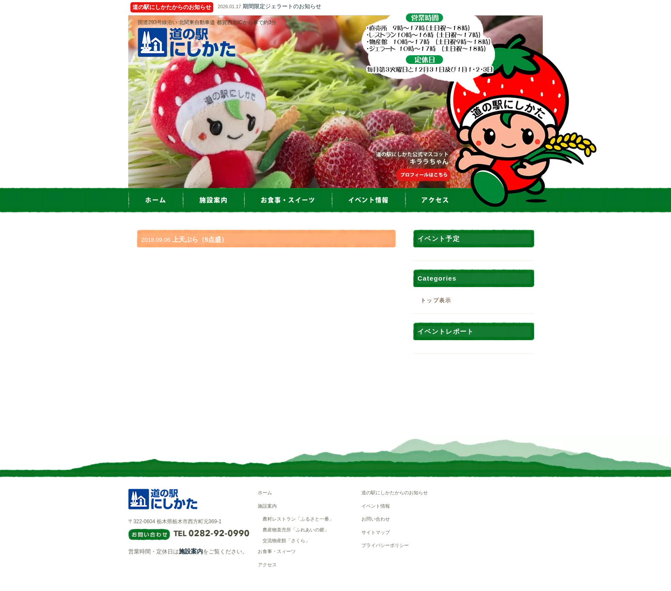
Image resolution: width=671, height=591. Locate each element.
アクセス (267, 564)
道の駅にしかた (186, 42)
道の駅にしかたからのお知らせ (394, 492)
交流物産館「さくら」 (286, 540)
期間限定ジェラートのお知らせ (282, 6)
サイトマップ (375, 532)
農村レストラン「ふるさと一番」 (298, 518)
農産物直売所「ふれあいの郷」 (296, 529)
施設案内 (191, 551)
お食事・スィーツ (277, 551)
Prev (128, 101)
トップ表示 (436, 300)
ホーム (265, 492)
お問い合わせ (375, 518)
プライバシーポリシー (385, 545)
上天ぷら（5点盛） (200, 239)
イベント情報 (375, 506)
